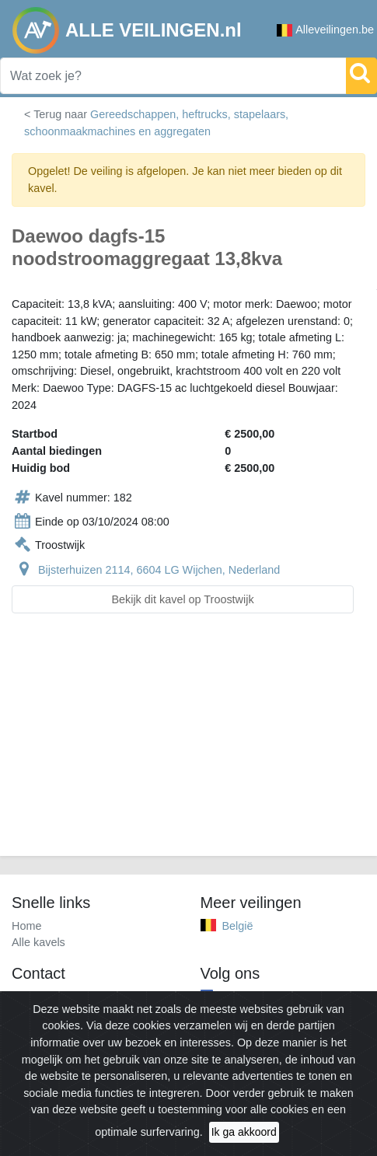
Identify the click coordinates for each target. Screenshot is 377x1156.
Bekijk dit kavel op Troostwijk (182, 599)
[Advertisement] (188, 744)
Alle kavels (38, 942)
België (237, 926)
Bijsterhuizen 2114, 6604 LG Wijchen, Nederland (159, 570)
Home (26, 926)
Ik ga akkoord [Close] (244, 1132)
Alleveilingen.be (325, 30)
